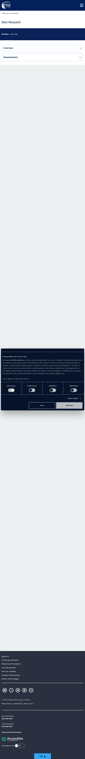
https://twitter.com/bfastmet (11, 690)
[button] (20, 746)
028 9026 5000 (7, 719)
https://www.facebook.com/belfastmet (4, 690)
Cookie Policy (17, 704)
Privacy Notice (6, 704)
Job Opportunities (9, 668)
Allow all (69, 405)
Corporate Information (10, 660)
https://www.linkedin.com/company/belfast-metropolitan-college (24, 690)
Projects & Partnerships (11, 675)
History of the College (10, 679)
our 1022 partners (16, 360)
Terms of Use (28, 704)
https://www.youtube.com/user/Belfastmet (18, 690)
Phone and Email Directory (11, 732)
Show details (73, 398)
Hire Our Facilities (9, 671)
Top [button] (41, 756)
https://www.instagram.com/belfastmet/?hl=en (31, 690)
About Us (5, 656)
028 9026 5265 (7, 726)
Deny (42, 405)
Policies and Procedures (11, 664)
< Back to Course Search (10, 13)
